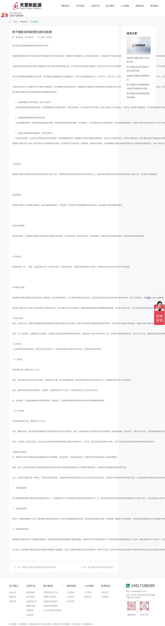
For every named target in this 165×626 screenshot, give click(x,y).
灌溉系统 (29, 603)
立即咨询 (105, 589)
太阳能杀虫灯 (31, 594)
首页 (15, 14)
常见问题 (70, 594)
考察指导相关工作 (50, 585)
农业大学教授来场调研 (52, 603)
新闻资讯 (112, 4)
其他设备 (29, 607)
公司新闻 (70, 585)
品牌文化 (12, 589)
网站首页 (38, 4)
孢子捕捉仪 (30, 589)
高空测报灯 (66, 616)
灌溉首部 (56, 616)
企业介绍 (12, 585)
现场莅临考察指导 (50, 594)
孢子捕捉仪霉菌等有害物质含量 (100, 559)
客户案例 (82, 4)
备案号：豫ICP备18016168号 (93, 623)
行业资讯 (34, 14)
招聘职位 (87, 589)
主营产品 (68, 4)
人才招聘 (97, 4)
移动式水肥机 (46, 616)
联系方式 (105, 585)
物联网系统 (30, 598)
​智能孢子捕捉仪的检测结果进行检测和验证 (39, 559)
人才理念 (87, 585)
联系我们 (127, 4)
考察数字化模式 (49, 589)
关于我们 (53, 4)
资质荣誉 (12, 594)
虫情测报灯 (30, 585)
